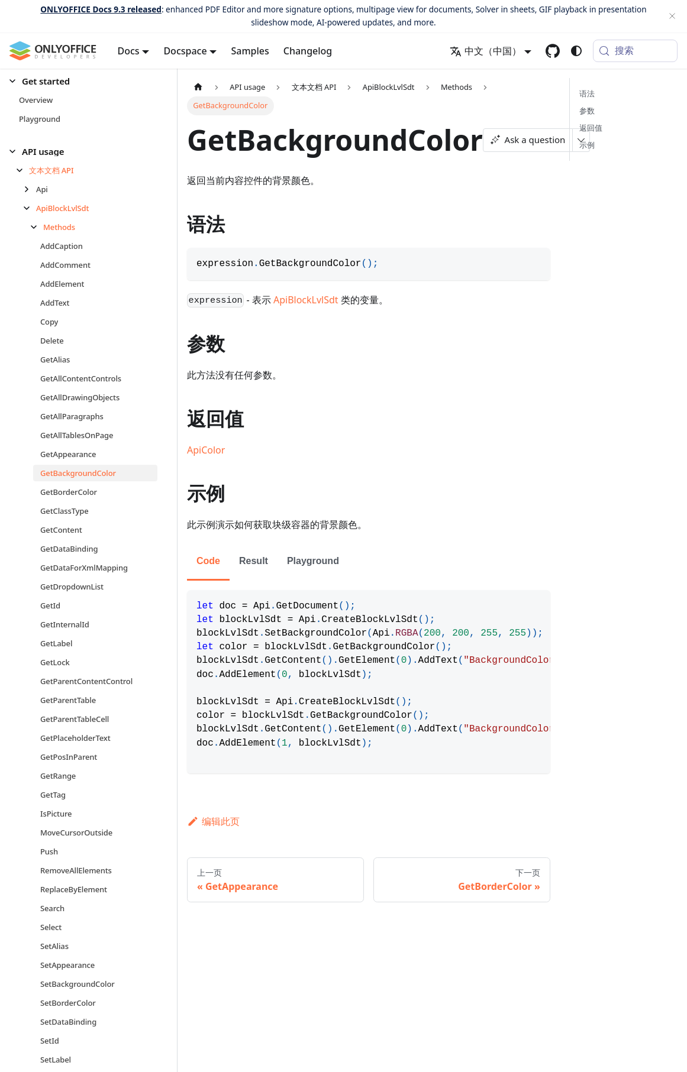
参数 (587, 110)
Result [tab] (253, 561)
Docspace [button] (185, 50)
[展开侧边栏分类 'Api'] (30, 189)
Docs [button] (129, 50)
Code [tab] (208, 561)
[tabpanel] (368, 681)
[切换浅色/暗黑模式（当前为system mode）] (576, 50)
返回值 (590, 127)
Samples (250, 50)
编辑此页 (213, 821)
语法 (587, 93)
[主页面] (198, 87)
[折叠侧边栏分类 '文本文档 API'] (23, 170)
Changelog (308, 50)
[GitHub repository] (552, 50)
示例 (587, 145)
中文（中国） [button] (485, 50)
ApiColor (206, 449)
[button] (83, 81)
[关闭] (672, 16)
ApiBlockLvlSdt (305, 299)
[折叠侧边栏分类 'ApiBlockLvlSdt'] (30, 208)
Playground (313, 561)
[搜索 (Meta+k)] (635, 51)
